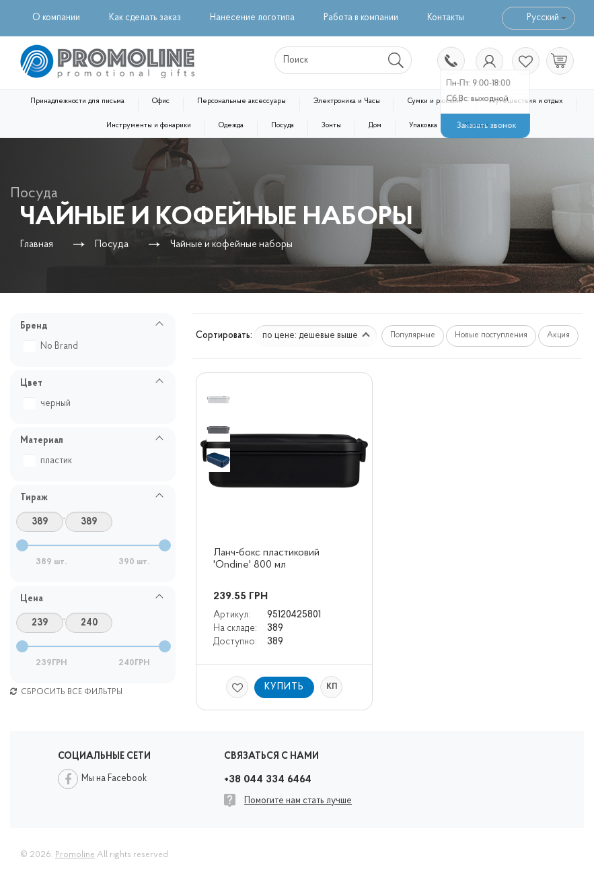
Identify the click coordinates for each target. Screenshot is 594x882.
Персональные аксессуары (241, 101)
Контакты (445, 18)
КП (331, 687)
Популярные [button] (412, 335)
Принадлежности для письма (77, 101)
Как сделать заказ (145, 18)
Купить (284, 687)
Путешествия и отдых (526, 101)
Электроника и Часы (346, 101)
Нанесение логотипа (252, 18)
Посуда (282, 125)
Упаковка (423, 125)
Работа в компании (361, 18)
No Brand (52, 346)
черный (49, 404)
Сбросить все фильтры (66, 692)
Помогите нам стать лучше (298, 801)
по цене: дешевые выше (316, 336)
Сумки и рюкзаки (435, 101)
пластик (49, 461)
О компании (56, 18)
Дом (375, 125)
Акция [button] (558, 335)
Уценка (476, 125)
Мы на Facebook (114, 779)
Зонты (331, 125)
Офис (161, 101)
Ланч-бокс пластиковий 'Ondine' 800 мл (267, 558)
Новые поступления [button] (491, 335)
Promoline (75, 854)
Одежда (231, 125)
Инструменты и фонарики (148, 125)
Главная (36, 245)
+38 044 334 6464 (450, 61)
